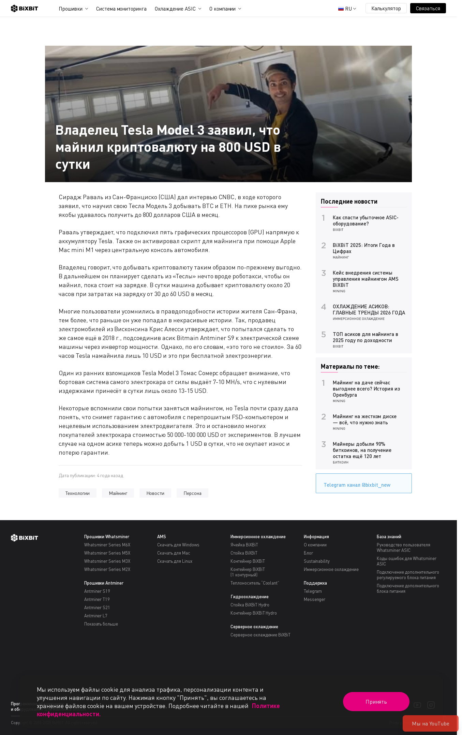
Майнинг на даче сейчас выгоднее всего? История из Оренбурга (366, 388)
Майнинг (118, 493)
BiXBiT (338, 229)
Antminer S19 (97, 591)
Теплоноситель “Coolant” (254, 583)
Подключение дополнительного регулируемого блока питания (408, 574)
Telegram (313, 591)
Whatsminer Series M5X (107, 553)
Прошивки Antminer (104, 583)
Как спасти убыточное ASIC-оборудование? (366, 220)
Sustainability (317, 561)
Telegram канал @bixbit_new (355, 482)
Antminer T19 (97, 599)
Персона (192, 493)
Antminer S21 (97, 607)
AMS (161, 536)
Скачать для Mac (173, 553)
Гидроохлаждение (249, 596)
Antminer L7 (96, 615)
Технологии (77, 493)
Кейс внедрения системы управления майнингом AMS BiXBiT (366, 278)
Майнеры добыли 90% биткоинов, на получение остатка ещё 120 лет (362, 450)
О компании (222, 8)
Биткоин (340, 462)
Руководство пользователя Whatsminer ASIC (403, 547)
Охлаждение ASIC (175, 8)
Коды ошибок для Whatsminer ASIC (406, 561)
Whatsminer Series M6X (107, 544)
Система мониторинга (121, 8)
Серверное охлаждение (254, 626)
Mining (339, 291)
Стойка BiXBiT (243, 553)
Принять (376, 701)
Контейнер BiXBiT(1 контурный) (247, 572)
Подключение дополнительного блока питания (408, 588)
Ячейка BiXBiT (244, 544)
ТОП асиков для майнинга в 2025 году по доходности (365, 337)
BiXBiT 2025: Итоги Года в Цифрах (364, 248)
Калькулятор (386, 8)
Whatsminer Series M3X (107, 561)
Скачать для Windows (178, 544)
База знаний (389, 536)
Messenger (315, 599)
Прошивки (71, 8)
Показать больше (101, 624)
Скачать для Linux (174, 561)
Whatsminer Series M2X (107, 569)
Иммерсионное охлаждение (359, 319)
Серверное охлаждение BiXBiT (260, 634)
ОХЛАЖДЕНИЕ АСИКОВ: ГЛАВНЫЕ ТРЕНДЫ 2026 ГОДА (369, 309)
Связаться (428, 8)
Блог (308, 553)
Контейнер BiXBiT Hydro (253, 613)
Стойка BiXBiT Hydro (249, 604)
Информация (316, 536)
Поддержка (315, 583)
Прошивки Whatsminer (106, 536)
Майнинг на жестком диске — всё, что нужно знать (365, 419)
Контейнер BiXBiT (247, 561)
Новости (155, 493)
